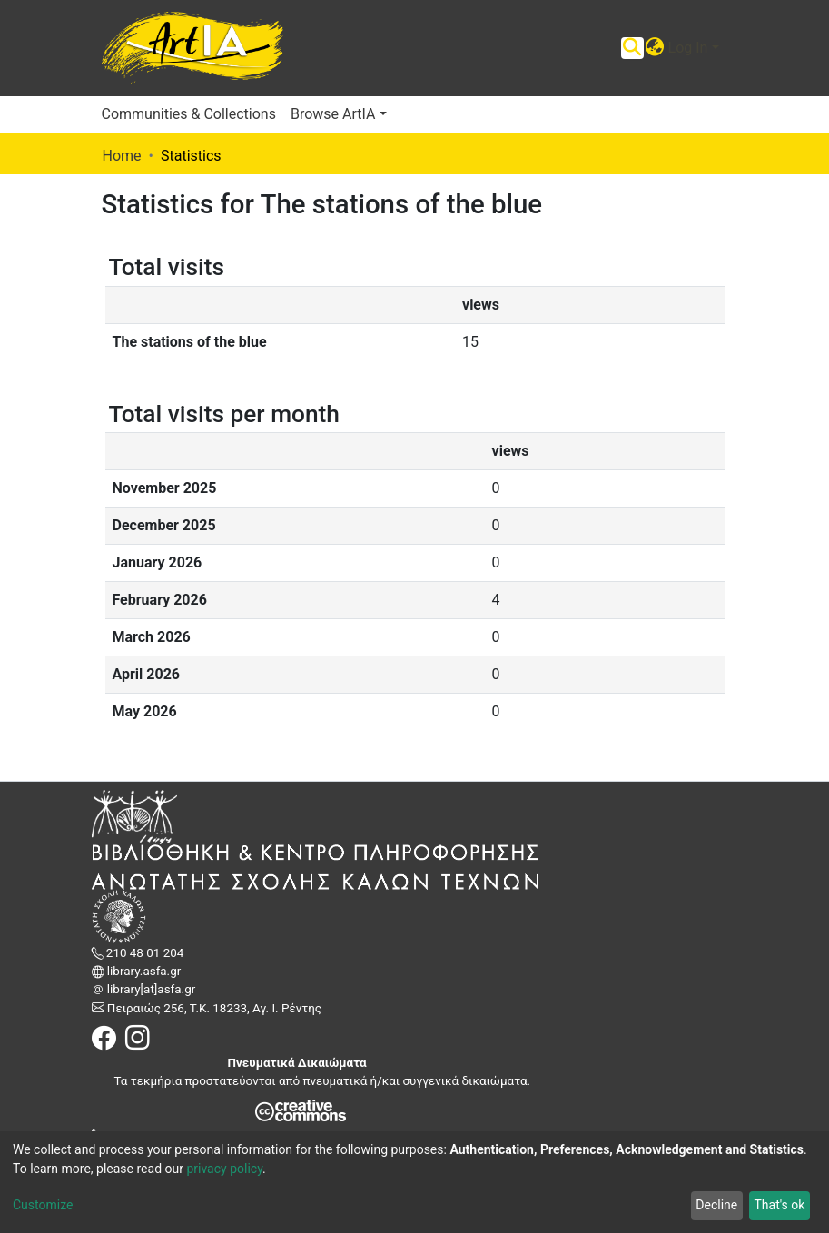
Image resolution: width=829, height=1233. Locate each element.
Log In (688, 47)
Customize (43, 1205)
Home (122, 155)
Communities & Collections (189, 114)
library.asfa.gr (143, 971)
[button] (655, 48)
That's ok (779, 1205)
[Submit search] (632, 48)
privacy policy (224, 1168)
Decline (716, 1205)
